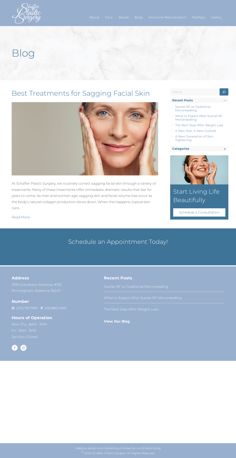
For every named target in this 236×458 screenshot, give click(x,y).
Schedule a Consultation (199, 212)
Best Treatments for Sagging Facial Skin (81, 93)
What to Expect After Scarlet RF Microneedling (198, 117)
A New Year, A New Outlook (195, 131)
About (94, 17)
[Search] (224, 92)
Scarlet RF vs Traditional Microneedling (193, 108)
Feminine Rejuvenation (167, 17)
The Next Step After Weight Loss (199, 125)
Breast (123, 17)
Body (138, 17)
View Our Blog (117, 321)
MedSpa (198, 17)
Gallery (216, 17)
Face (109, 17)
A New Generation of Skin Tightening (194, 138)
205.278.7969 (28, 308)
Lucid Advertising (148, 448)
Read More (21, 216)
